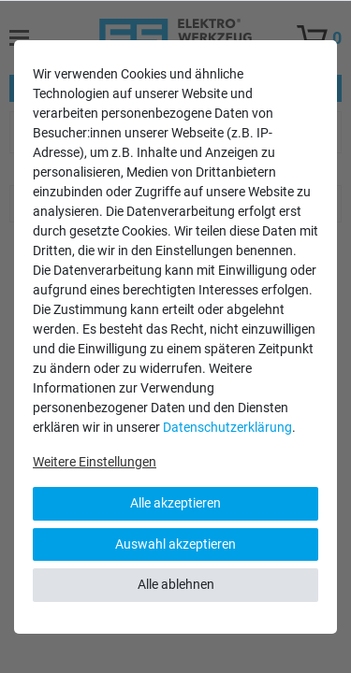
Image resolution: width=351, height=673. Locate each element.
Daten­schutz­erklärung (227, 427)
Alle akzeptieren (175, 502)
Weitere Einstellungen (94, 461)
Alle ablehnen (176, 584)
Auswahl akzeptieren (175, 544)
